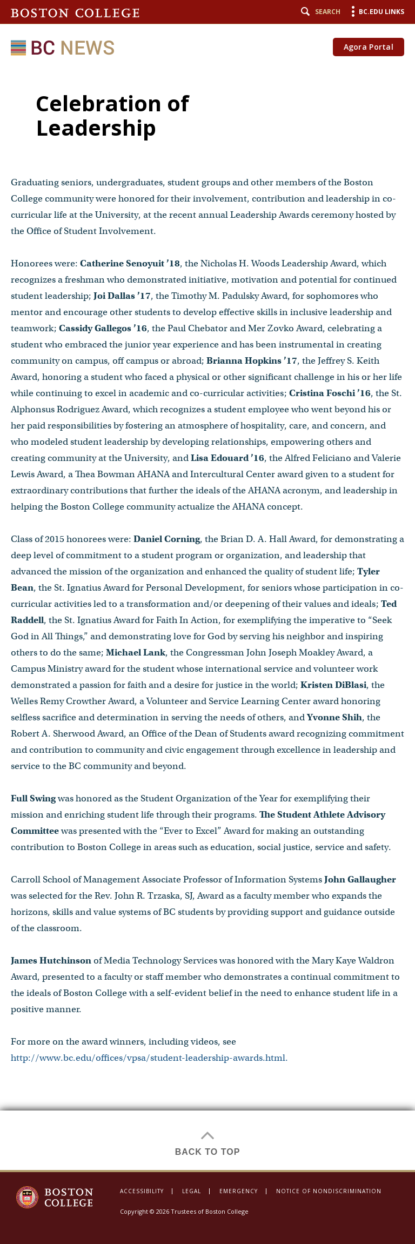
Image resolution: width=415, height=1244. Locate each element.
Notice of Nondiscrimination (328, 1191)
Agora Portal (368, 47)
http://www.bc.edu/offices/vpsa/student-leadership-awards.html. (149, 1058)
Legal (191, 1191)
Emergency (238, 1191)
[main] (207, 618)
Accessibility (142, 1191)
